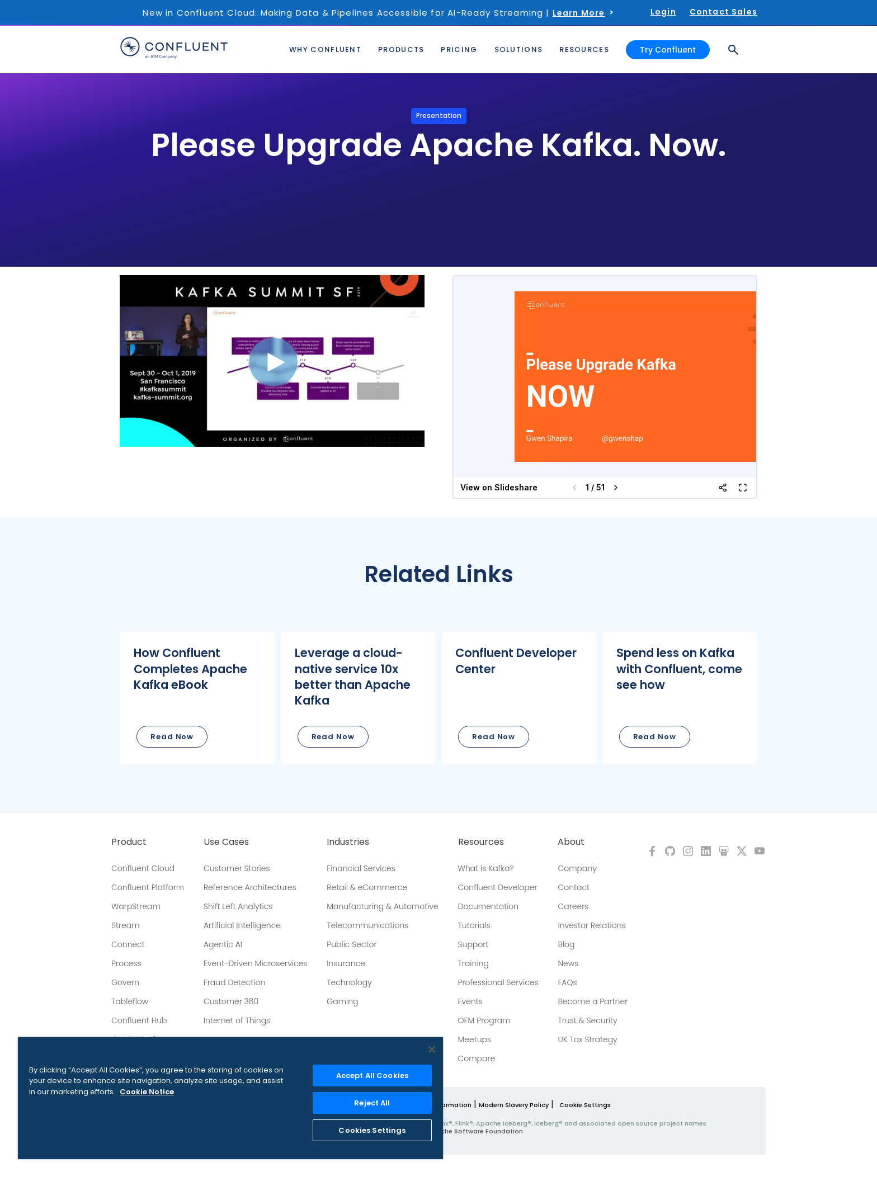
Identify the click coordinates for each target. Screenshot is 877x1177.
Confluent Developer (497, 887)
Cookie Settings (585, 1104)
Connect (128, 944)
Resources (481, 842)
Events (470, 1001)
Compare (477, 1058)
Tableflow (129, 1001)
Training (473, 963)
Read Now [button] (172, 736)
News (568, 963)
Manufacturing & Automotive (382, 906)
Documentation (488, 906)
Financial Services (361, 868)
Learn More (579, 12)
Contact (574, 887)
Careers (573, 906)
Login (663, 11)
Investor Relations (591, 925)
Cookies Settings (372, 1130)
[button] (197, 697)
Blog (566, 944)
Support (473, 944)
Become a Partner (593, 1001)
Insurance (346, 963)
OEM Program (484, 1020)
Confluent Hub (139, 1020)
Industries (348, 842)
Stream (125, 925)
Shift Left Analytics (238, 906)
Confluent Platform (147, 887)
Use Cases (226, 842)
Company (577, 868)
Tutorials (474, 925)
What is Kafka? (486, 868)
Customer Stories (237, 868)
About (571, 842)
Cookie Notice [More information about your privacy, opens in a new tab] (147, 1091)
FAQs (567, 982)
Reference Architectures (250, 887)
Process (126, 963)
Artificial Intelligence (242, 925)
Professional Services (498, 982)
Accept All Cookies (372, 1075)
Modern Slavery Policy (514, 1104)
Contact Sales (723, 11)
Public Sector (351, 944)
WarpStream (136, 906)
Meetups (475, 1039)
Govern (125, 982)
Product (129, 842)
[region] (230, 1098)
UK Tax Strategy (587, 1039)
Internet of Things (237, 1020)
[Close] (431, 1049)
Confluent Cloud (143, 868)
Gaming (342, 1001)
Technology (349, 982)
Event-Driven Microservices (256, 963)
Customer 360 (231, 1001)
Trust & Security (587, 1020)
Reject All (372, 1103)
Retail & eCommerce (367, 887)
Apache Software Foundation (475, 1131)
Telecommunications (367, 925)
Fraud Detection (234, 982)
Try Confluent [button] (668, 49)
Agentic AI (223, 944)
